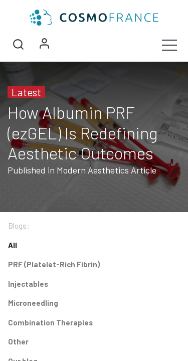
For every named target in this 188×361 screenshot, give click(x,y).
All (12, 245)
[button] (18, 45)
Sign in (44, 45)
